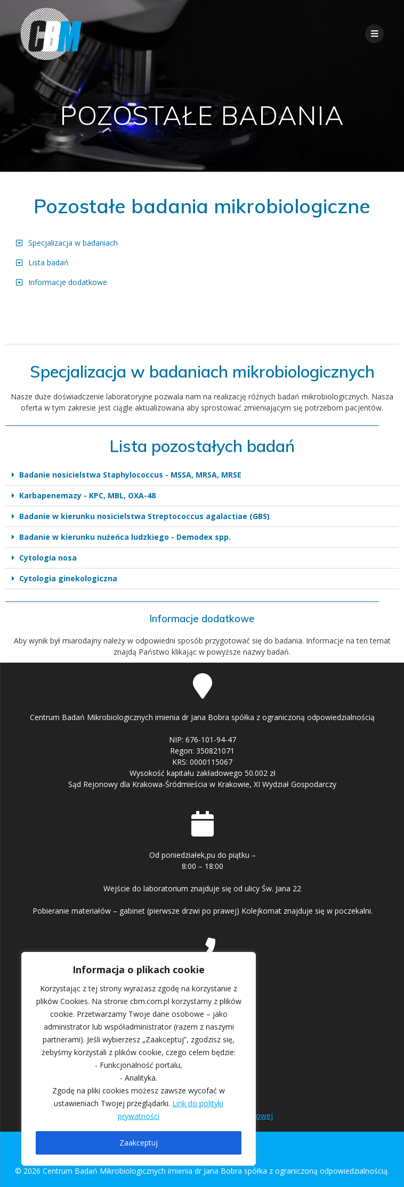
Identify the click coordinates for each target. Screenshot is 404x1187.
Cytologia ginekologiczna (68, 578)
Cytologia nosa (48, 558)
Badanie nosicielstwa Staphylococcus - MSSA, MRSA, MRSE (130, 475)
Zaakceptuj (138, 1143)
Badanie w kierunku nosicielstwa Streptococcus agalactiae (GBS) (144, 516)
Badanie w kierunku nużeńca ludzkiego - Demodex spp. (125, 537)
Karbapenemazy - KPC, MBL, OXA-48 (87, 495)
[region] (138, 1059)
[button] (202, 475)
